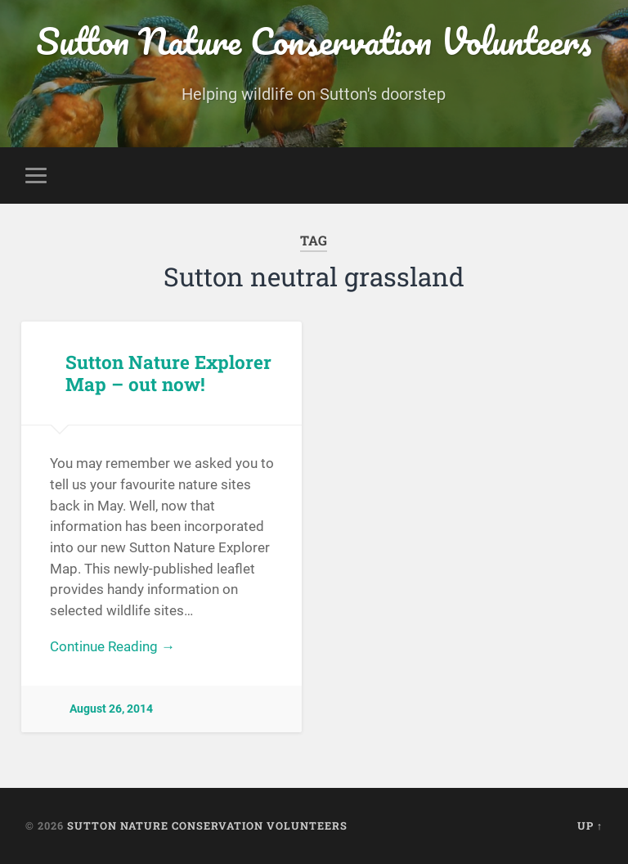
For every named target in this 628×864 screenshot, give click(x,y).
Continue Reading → (112, 646)
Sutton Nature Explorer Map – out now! (168, 372)
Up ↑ (590, 825)
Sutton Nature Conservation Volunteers (313, 40)
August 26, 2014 (111, 709)
